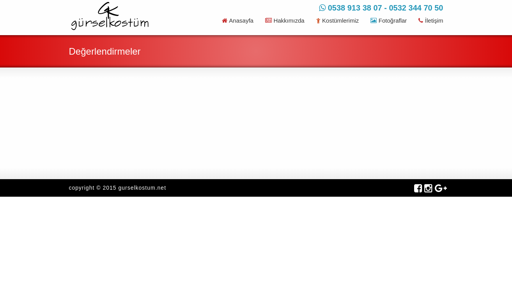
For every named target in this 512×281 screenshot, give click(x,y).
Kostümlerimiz (337, 20)
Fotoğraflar (388, 20)
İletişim (430, 20)
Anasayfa (237, 20)
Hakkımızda (285, 20)
